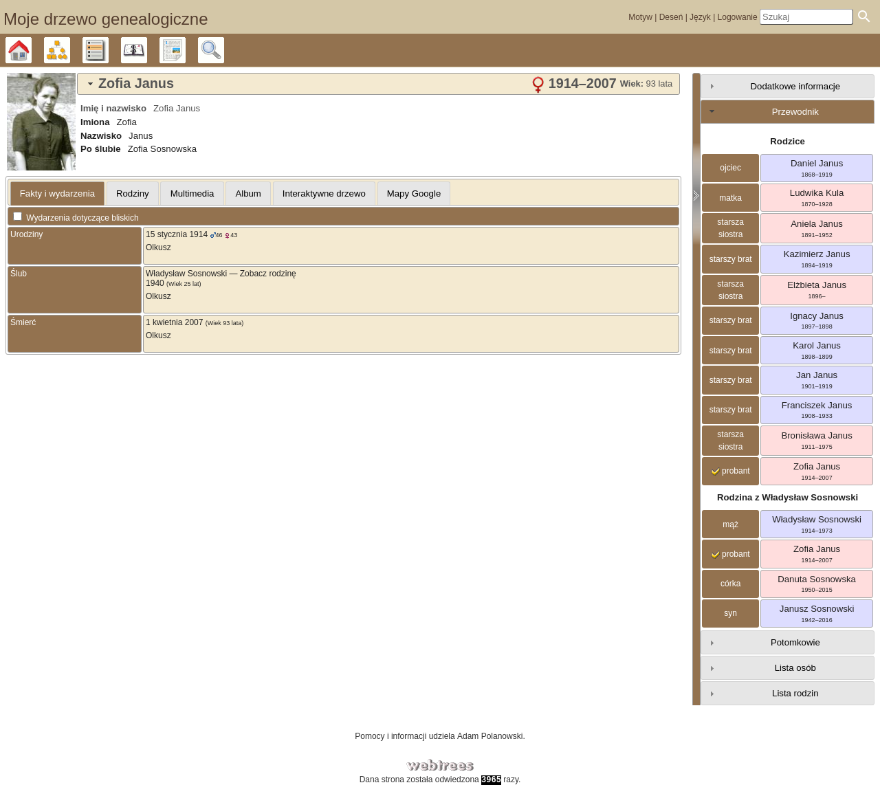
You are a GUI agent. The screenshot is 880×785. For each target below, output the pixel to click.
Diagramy (70, 50)
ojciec (730, 168)
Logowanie (738, 17)
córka (730, 583)
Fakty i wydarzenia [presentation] (57, 193)
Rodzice (787, 141)
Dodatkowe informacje (795, 86)
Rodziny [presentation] (132, 193)
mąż (730, 524)
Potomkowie (795, 642)
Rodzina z (787, 497)
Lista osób (795, 668)
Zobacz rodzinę (268, 273)
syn (730, 613)
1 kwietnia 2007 (174, 322)
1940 (155, 283)
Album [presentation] (248, 193)
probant (731, 471)
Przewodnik (795, 112)
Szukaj (224, 50)
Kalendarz (147, 50)
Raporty (185, 50)
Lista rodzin (795, 693)
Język (700, 17)
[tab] (378, 84)
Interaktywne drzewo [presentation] (324, 193)
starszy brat (731, 259)
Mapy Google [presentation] (414, 193)
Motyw (640, 17)
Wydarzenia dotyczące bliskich (76, 218)
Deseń (671, 17)
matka (730, 198)
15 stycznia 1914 (177, 234)
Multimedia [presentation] (192, 193)
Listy (108, 50)
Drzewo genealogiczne (31, 50)
